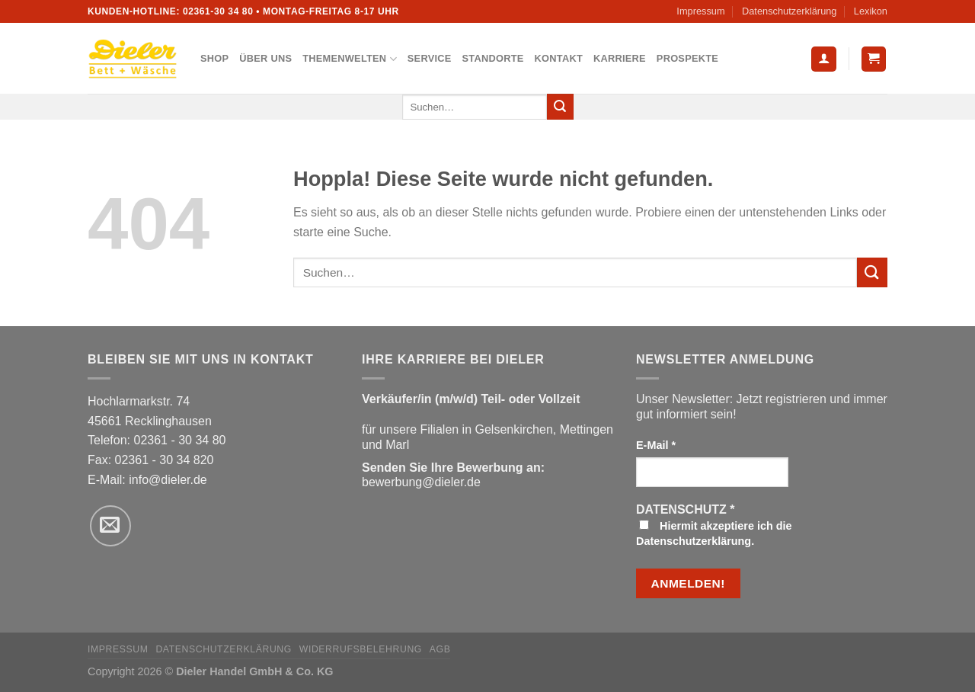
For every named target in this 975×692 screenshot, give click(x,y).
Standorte (493, 58)
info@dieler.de (168, 479)
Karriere (619, 58)
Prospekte (687, 58)
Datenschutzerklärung (789, 11)
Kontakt (559, 58)
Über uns (265, 58)
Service (430, 58)
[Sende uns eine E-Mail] (110, 525)
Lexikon (870, 11)
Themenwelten (349, 59)
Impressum (700, 11)
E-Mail (656, 445)
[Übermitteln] (560, 107)
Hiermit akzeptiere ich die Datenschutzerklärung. (714, 533)
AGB (440, 649)
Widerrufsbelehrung (360, 649)
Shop (214, 58)
